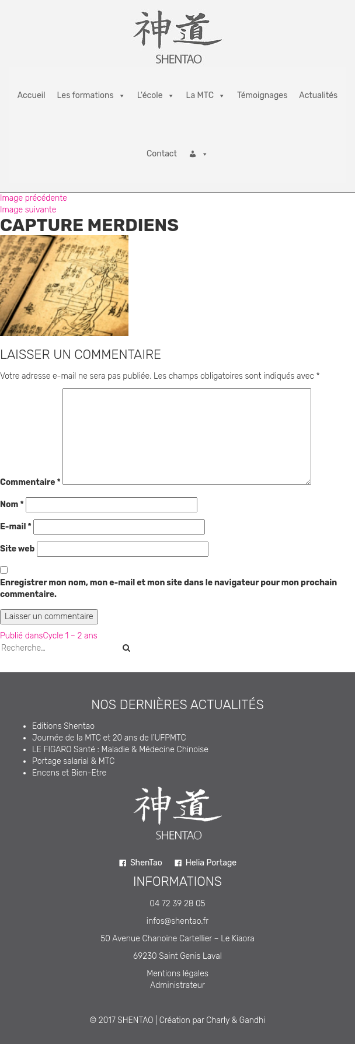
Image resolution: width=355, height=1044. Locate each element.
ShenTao (146, 863)
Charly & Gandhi (235, 1020)
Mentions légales (177, 974)
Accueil (32, 95)
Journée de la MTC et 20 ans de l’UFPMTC (109, 738)
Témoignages (262, 95)
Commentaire (30, 482)
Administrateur (177, 985)
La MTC (205, 96)
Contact (162, 154)
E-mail (16, 527)
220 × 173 (61, 342)
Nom (12, 504)
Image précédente (33, 198)
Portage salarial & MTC (73, 761)
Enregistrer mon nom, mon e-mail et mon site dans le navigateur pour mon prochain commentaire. (168, 588)
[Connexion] (198, 154)
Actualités (318, 95)
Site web (17, 549)
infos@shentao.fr (177, 921)
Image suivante (28, 210)
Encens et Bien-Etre (69, 773)
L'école (156, 96)
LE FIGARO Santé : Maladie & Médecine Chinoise (120, 750)
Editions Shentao (63, 726)
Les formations (91, 96)
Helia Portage (211, 863)
